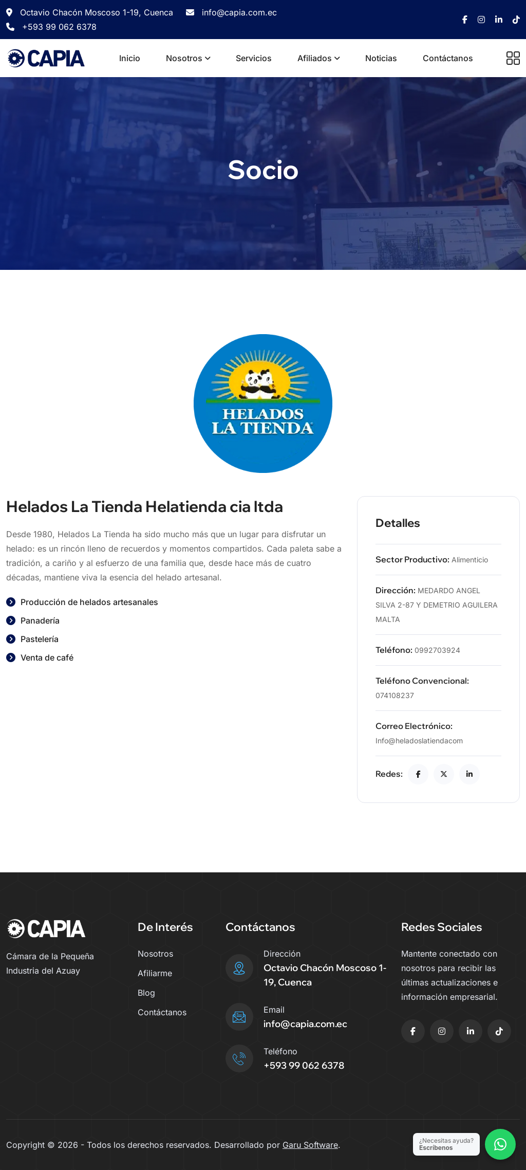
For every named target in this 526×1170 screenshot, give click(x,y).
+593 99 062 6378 (51, 27)
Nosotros (184, 58)
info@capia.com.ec (231, 12)
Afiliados (314, 58)
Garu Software (310, 1145)
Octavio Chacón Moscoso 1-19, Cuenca (89, 12)
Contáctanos (448, 58)
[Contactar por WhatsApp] (500, 1144)
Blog (146, 993)
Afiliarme (155, 973)
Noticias (381, 58)
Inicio (129, 58)
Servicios (254, 58)
